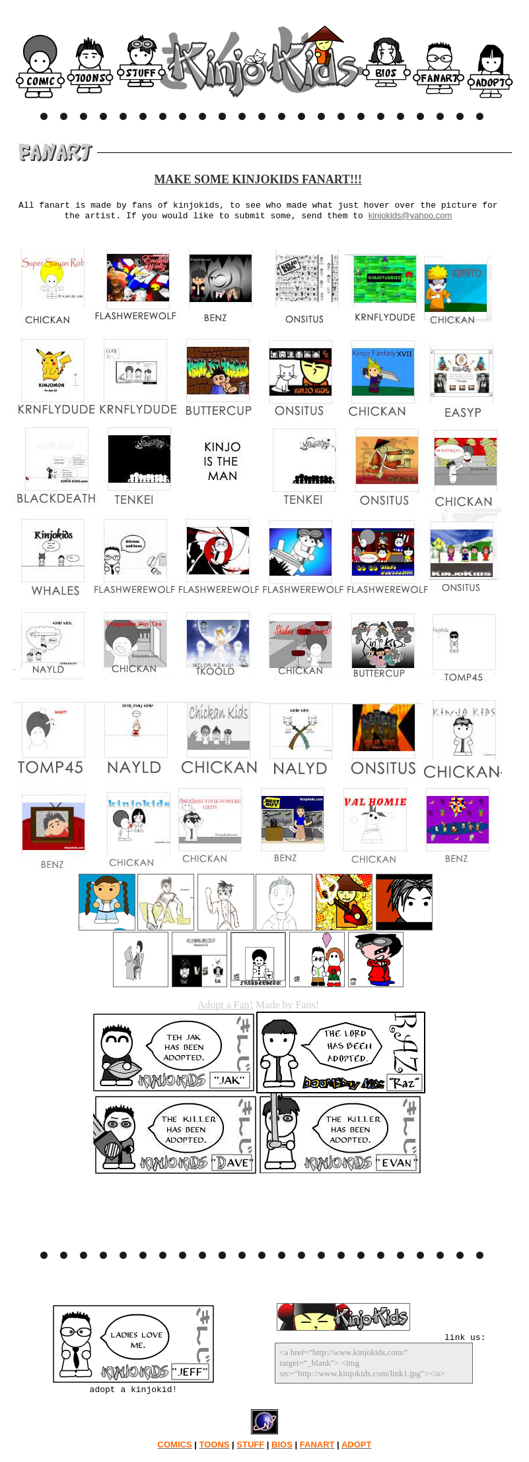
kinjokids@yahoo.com (410, 215)
